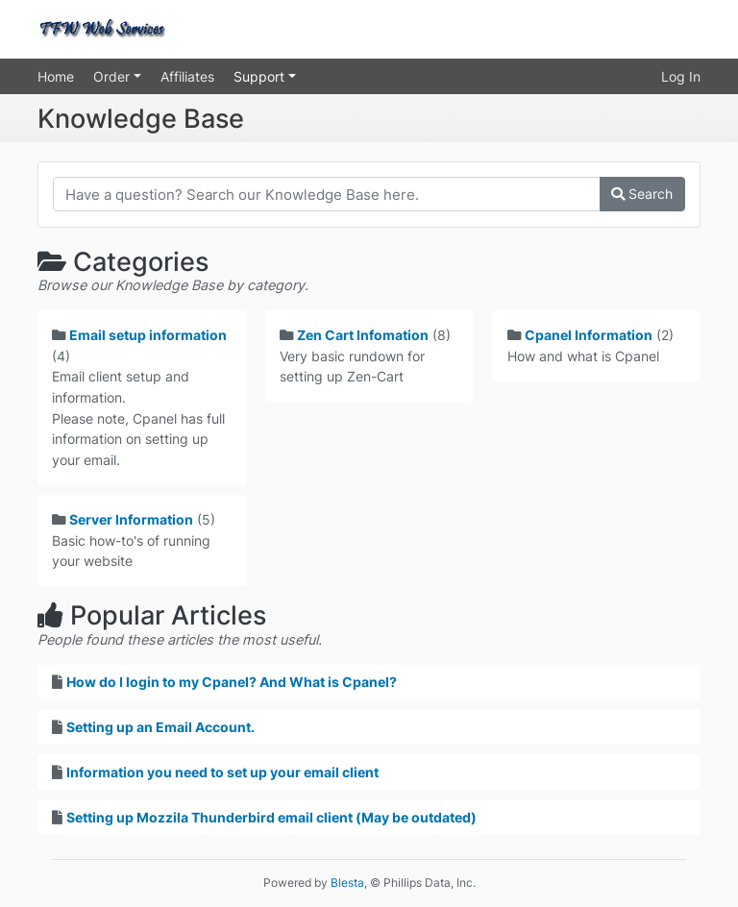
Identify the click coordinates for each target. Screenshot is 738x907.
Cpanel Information (588, 335)
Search (642, 193)
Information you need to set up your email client (222, 772)
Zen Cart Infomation (363, 335)
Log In (681, 76)
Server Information (131, 519)
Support (261, 76)
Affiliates (187, 76)
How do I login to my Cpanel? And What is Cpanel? (231, 682)
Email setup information (148, 335)
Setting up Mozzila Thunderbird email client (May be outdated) (271, 817)
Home (55, 76)
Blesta (347, 882)
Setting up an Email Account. (160, 727)
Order (113, 76)
